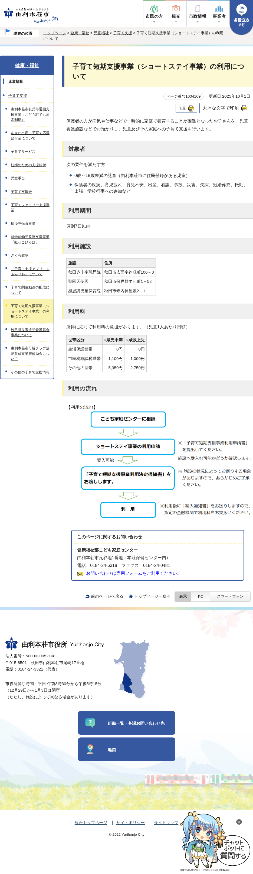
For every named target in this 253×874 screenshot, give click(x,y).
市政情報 (197, 16)
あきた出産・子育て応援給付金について (30, 135)
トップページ (54, 33)
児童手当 (18, 178)
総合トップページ (91, 822)
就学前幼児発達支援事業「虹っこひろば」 (30, 239)
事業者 (219, 16)
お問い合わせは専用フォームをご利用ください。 (133, 573)
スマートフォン (230, 596)
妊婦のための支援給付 (28, 165)
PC (200, 596)
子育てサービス (23, 151)
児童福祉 (101, 33)
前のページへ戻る (107, 596)
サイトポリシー (130, 822)
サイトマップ (166, 822)
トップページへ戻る (152, 596)
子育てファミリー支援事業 (30, 207)
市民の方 (154, 16)
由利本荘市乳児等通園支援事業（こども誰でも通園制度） (30, 114)
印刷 (182, 108)
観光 (176, 16)
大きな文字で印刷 (220, 108)
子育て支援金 (21, 192)
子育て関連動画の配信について (30, 289)
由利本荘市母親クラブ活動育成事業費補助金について (30, 353)
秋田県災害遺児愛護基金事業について (30, 332)
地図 (112, 749)
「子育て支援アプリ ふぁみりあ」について (30, 271)
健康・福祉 (79, 33)
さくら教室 (19, 255)
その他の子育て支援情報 (30, 372)
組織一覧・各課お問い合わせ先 (136, 723)
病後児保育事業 (23, 224)
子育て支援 (122, 33)
